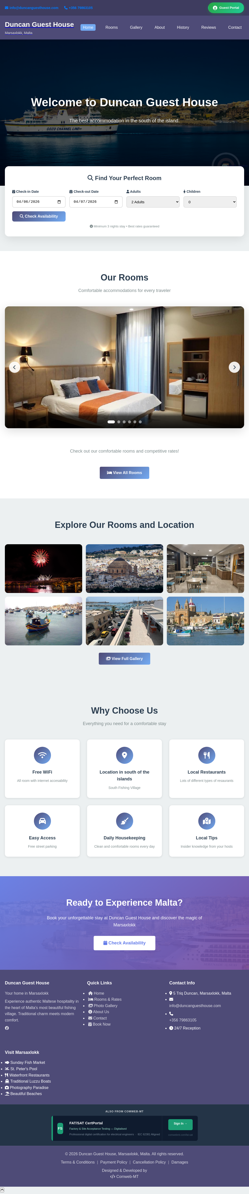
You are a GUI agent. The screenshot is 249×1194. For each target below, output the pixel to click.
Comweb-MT (124, 1178)
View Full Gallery (124, 660)
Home (88, 28)
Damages (179, 1163)
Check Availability (39, 217)
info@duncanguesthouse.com (31, 8)
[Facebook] (42, 1029)
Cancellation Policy (149, 1163)
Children (191, 192)
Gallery (136, 28)
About (160, 28)
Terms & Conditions (78, 1163)
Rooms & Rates (104, 1001)
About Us (98, 1013)
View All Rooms (124, 474)
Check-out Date (84, 192)
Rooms (111, 28)
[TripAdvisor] (42, 1038)
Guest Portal (225, 8)
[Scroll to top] (2, 1191)
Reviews (208, 28)
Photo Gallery (102, 1007)
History (183, 28)
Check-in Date (25, 192)
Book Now (99, 1025)
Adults (133, 192)
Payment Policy (113, 1163)
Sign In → (180, 1124)
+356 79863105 (78, 8)
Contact (235, 28)
